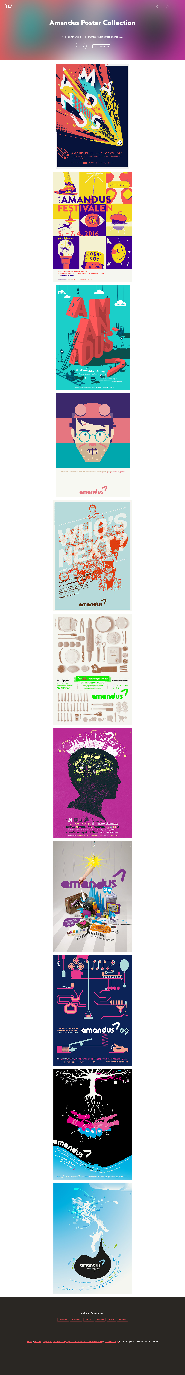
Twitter (111, 1319)
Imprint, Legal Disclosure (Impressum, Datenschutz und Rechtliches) (73, 1341)
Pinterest (122, 1319)
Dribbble (88, 1319)
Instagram (76, 1319)
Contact (37, 1341)
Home (29, 1341)
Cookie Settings (112, 1341)
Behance (100, 1319)
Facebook (63, 1319)
